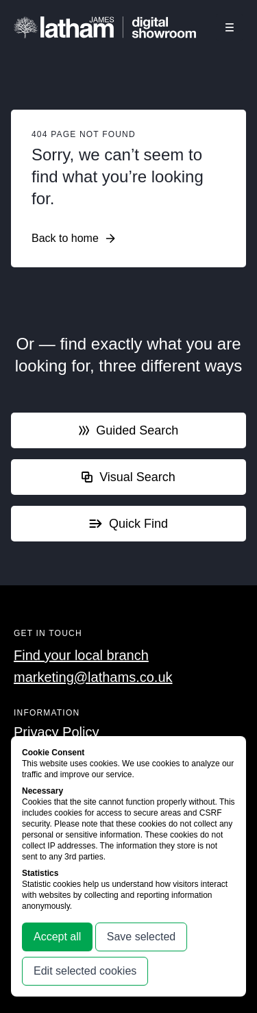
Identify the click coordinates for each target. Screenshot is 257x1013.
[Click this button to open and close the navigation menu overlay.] (229, 27)
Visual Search (128, 477)
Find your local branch (81, 655)
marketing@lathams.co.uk (93, 677)
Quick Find (128, 523)
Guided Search (129, 430)
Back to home (73, 238)
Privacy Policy (56, 732)
